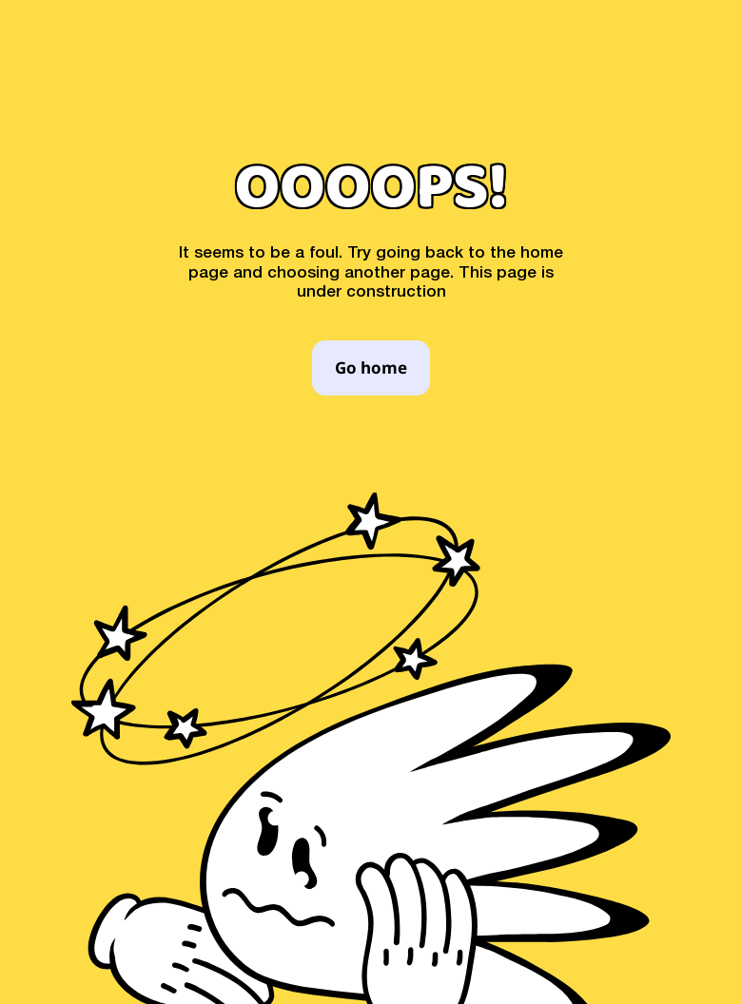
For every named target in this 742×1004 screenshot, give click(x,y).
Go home (371, 368)
